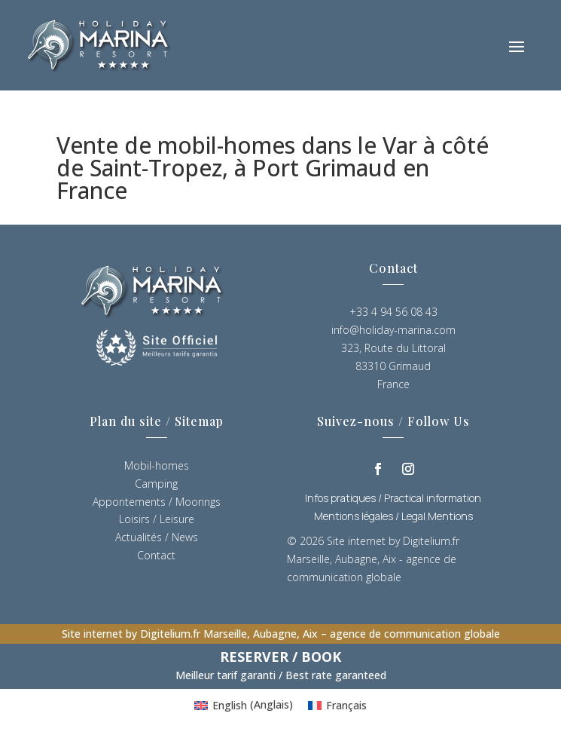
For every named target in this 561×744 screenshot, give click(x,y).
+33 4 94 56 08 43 (393, 312)
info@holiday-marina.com (393, 330)
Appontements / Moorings (157, 501)
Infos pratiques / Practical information (393, 498)
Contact (156, 555)
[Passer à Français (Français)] (337, 705)
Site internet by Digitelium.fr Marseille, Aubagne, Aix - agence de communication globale (373, 559)
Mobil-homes (156, 465)
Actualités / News (156, 537)
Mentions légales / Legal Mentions (393, 516)
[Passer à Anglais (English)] (243, 705)
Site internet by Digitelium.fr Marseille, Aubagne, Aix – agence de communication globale (281, 633)
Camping (156, 483)
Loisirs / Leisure (156, 519)
